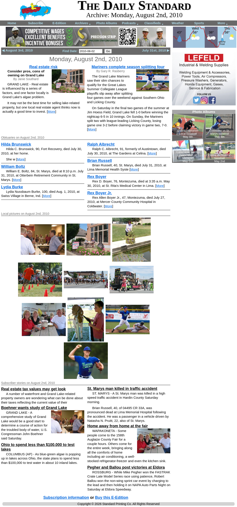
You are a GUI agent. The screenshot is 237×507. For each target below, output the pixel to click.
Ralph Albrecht (101, 144)
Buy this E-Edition (111, 497)
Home (11, 23)
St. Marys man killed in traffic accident (122, 388)
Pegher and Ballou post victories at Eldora (126, 467)
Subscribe (35, 23)
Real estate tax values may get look (33, 389)
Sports (199, 23)
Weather (178, 23)
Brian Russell (99, 160)
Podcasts (130, 23)
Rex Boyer (97, 177)
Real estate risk (43, 67)
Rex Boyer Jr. (99, 193)
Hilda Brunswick (16, 144)
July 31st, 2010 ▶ (155, 50)
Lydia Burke (12, 187)
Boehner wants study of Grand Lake (34, 408)
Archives (83, 23)
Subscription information (66, 497)
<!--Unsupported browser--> (203, 136)
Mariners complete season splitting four (128, 67)
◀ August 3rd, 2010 (17, 50)
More (223, 23)
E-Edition (59, 23)
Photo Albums (106, 23)
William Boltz (13, 166)
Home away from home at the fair (117, 426)
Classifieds (154, 23)
